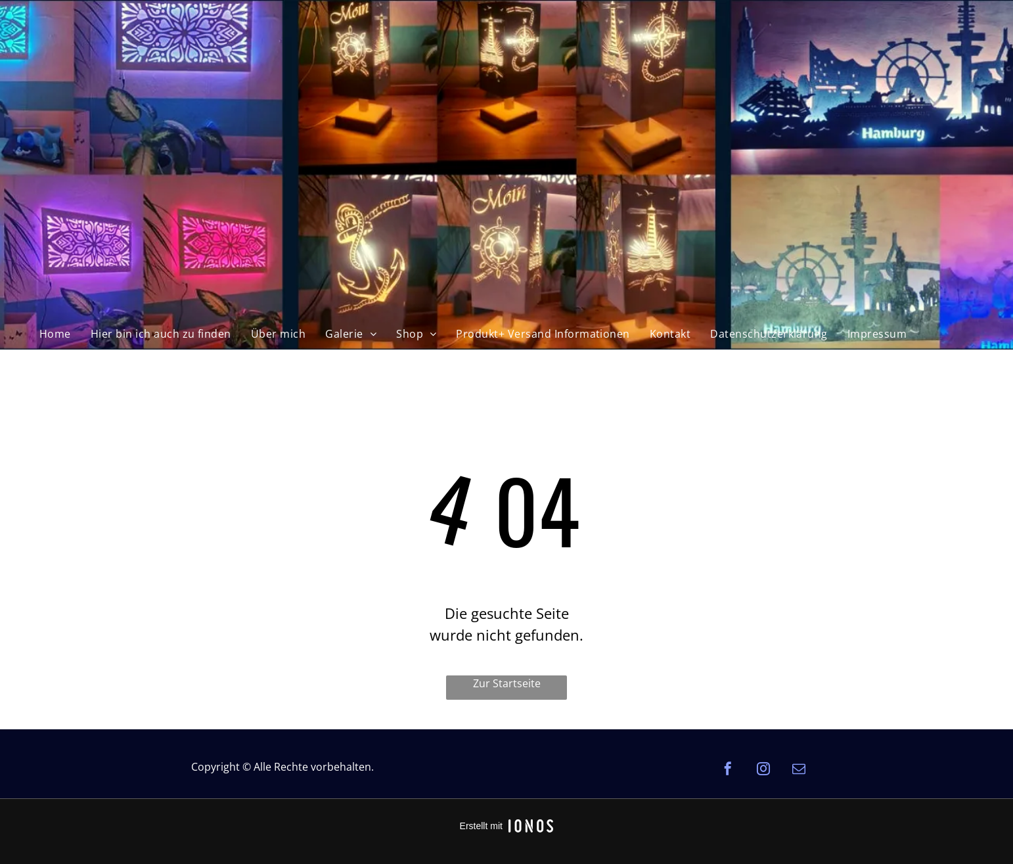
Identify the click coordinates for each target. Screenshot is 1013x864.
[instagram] (763, 770)
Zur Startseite (507, 683)
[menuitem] (55, 334)
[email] (799, 770)
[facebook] (728, 770)
